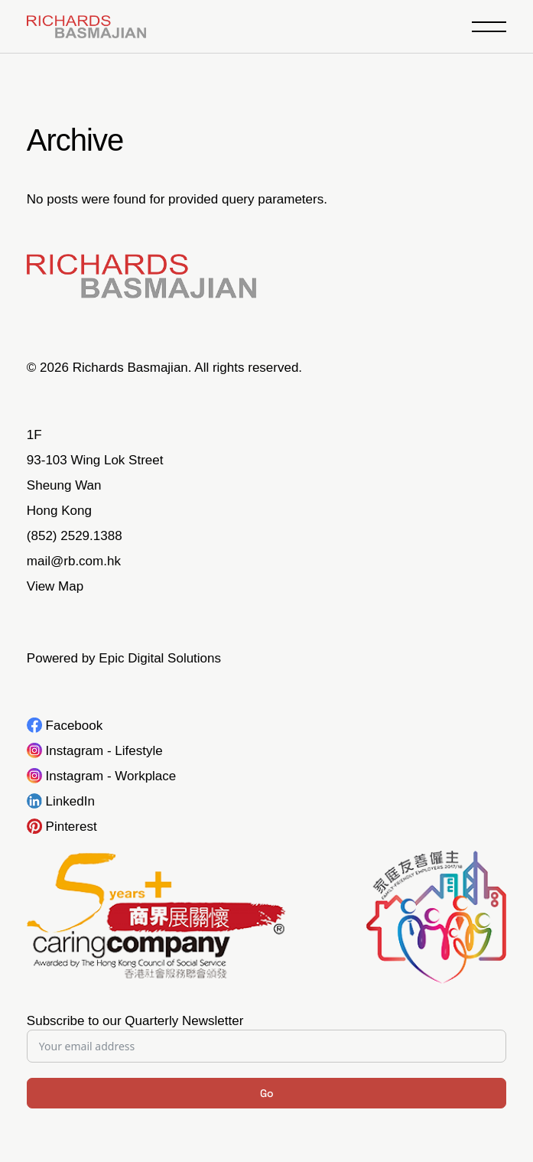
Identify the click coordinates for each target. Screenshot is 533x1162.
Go (267, 1093)
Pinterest (71, 826)
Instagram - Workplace (111, 776)
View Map (55, 586)
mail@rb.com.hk (74, 561)
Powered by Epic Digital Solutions (124, 658)
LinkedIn (70, 801)
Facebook (74, 725)
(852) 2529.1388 (74, 536)
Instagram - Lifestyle (104, 751)
